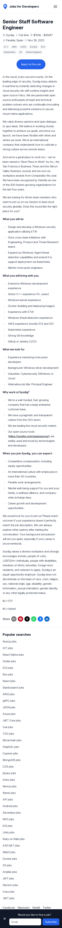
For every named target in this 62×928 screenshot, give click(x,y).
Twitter (47, 907)
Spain (19, 40)
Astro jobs (9, 779)
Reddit (36, 907)
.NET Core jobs (12, 720)
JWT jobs (8, 878)
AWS (14, 47)
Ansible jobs (10, 872)
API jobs (8, 799)
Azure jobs (9, 714)
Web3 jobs (9, 852)
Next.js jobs (10, 786)
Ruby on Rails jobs (14, 839)
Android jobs (10, 806)
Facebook (9, 907)
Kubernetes (9, 52)
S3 (20, 52)
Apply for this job (31, 64)
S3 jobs (7, 865)
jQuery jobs (9, 773)
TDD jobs (8, 733)
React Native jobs (13, 654)
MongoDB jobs (12, 760)
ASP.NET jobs (11, 845)
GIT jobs (8, 648)
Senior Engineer (33, 52)
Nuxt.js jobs (10, 641)
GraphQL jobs (11, 746)
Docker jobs (10, 858)
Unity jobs (9, 832)
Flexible (10, 40)
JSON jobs (9, 707)
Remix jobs (9, 793)
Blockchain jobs (12, 740)
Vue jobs (8, 727)
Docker (33, 47)
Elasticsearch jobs (13, 687)
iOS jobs (8, 825)
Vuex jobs (9, 891)
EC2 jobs (8, 667)
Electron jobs (10, 885)
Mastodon (24, 907)
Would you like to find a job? (34, 914)
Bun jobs (8, 674)
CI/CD (23, 47)
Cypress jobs (10, 753)
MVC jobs (8, 819)
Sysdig (10, 35)
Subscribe (51, 921)
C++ (6, 47)
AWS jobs (9, 694)
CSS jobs (8, 766)
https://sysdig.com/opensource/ (29, 436)
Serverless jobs (12, 812)
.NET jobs (8, 898)
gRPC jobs (9, 700)
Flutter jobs (9, 661)
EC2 (43, 47)
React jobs (9, 681)
